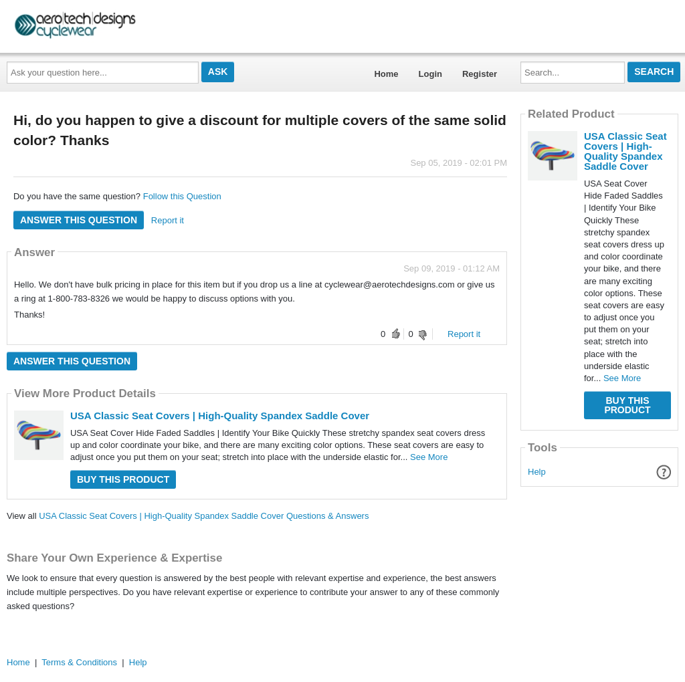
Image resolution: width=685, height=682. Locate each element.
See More (429, 457)
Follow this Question (182, 196)
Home (386, 74)
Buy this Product (123, 479)
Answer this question (78, 220)
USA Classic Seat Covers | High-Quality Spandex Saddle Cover (219, 415)
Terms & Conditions (79, 662)
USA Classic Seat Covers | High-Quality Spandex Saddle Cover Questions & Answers (204, 516)
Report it (167, 220)
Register (479, 74)
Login (430, 74)
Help (537, 472)
